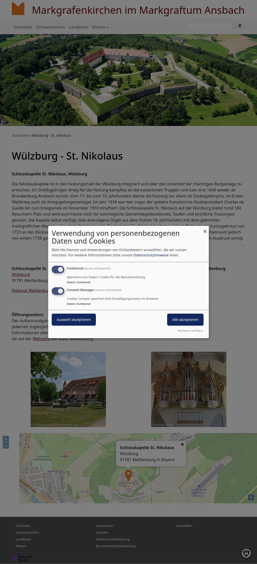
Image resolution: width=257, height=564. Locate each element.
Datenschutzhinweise (151, 255)
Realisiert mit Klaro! (190, 330)
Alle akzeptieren (185, 319)
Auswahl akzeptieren (74, 319)
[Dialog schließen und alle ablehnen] (205, 229)
